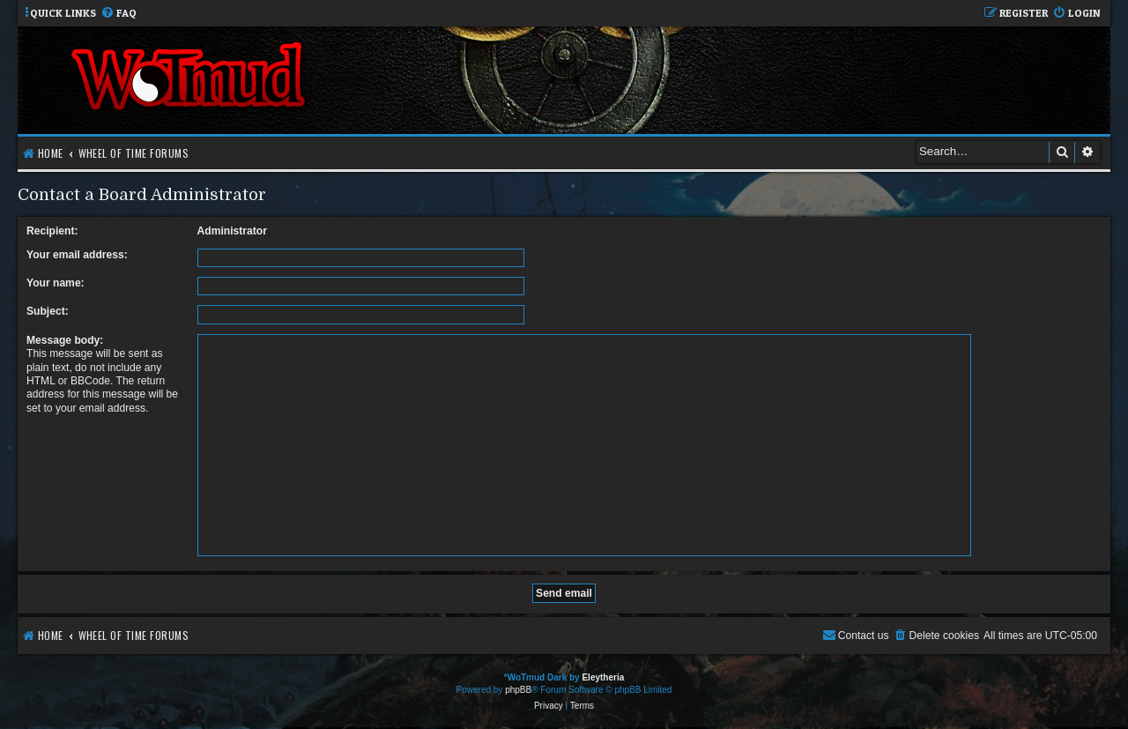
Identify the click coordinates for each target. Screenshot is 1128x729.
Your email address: (77, 255)
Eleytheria (603, 677)
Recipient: (52, 231)
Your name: (55, 283)
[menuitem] (118, 14)
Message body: (64, 340)
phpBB (518, 690)
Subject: (47, 311)
